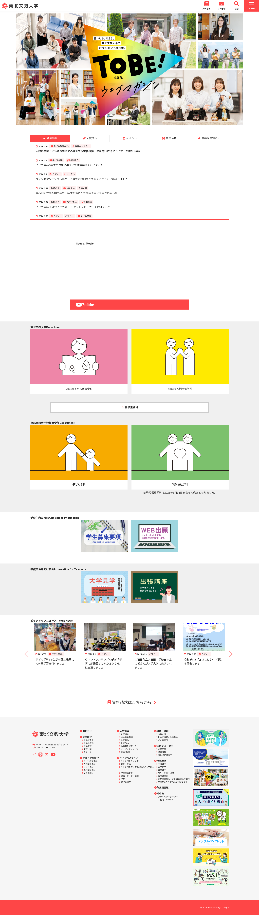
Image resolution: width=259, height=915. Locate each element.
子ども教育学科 (61, 146)
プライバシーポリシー (168, 797)
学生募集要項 (127, 737)
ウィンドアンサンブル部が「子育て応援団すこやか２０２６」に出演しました (82, 179)
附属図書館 (162, 787)
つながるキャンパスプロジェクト (173, 782)
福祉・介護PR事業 (166, 773)
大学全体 (70, 188)
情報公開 (88, 749)
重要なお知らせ (82, 146)
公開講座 (162, 770)
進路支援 (162, 734)
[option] (129, 69)
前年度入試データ (129, 746)
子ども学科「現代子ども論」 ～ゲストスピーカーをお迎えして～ (74, 207)
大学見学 (82, 188)
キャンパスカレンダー (131, 761)
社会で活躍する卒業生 (168, 737)
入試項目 (125, 734)
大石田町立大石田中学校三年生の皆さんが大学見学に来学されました (77, 193)
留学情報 (162, 752)
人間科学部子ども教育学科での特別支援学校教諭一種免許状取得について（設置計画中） (88, 151)
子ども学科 (57, 160)
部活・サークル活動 (130, 776)
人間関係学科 (89, 764)
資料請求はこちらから (130, 702)
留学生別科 (129, 407)
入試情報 (124, 731)
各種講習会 (163, 776)
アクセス (87, 752)
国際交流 (162, 749)
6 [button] (137, 123)
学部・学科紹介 (91, 758)
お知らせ (55, 188)
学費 (123, 779)
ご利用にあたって (166, 800)
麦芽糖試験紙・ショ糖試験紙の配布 (174, 779)
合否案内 (125, 740)
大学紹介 (87, 737)
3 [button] (122, 123)
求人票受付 (163, 740)
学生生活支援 (127, 773)
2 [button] (117, 123)
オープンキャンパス (129, 749)
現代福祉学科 (89, 770)
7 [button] (142, 123)
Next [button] (239, 69)
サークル (70, 174)
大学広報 (88, 746)
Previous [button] (20, 69)
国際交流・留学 (165, 746)
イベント (56, 174)
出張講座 (162, 764)
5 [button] (132, 123)
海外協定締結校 (165, 755)
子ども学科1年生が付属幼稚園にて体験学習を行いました (69, 165)
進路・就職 (162, 731)
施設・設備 (126, 764)
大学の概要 (88, 743)
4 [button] (127, 123)
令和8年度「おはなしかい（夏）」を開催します (203, 661)
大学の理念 (88, 740)
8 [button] (146, 123)
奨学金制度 (126, 782)
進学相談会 (126, 752)
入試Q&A (125, 743)
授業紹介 (74, 160)
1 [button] (112, 123)
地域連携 (161, 760)
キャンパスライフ (129, 758)
